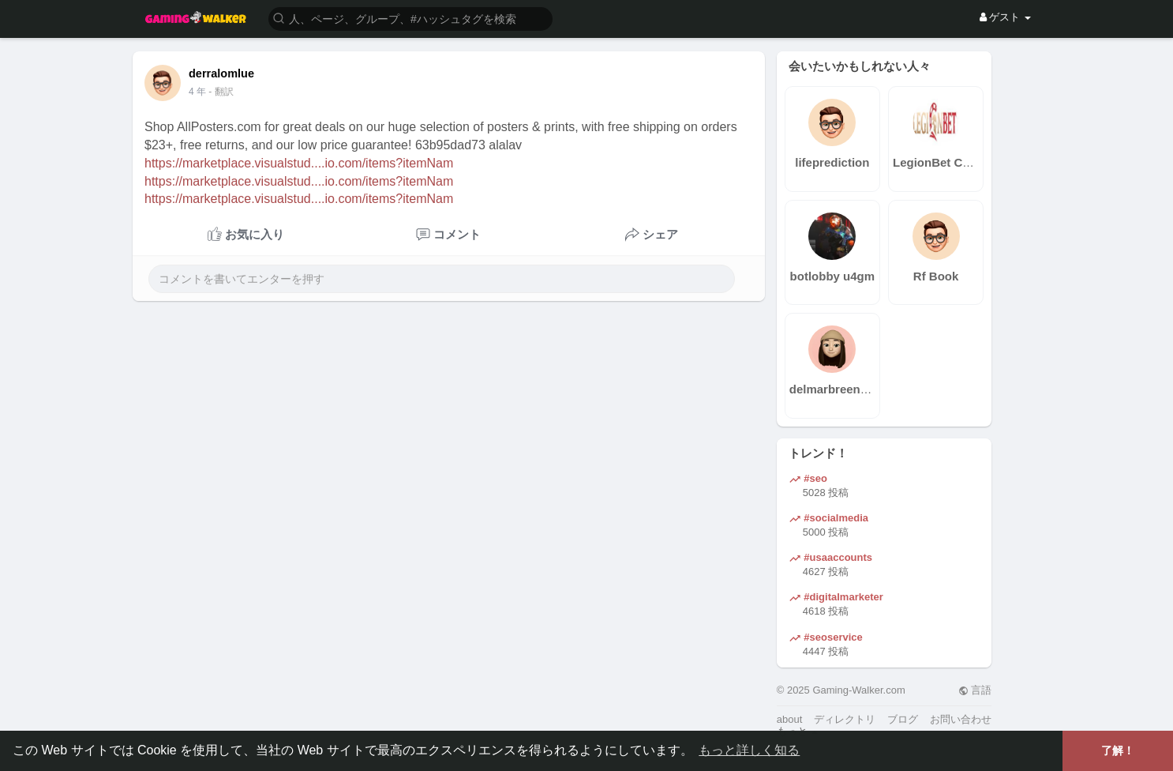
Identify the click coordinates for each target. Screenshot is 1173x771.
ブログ (902, 719)
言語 (975, 690)
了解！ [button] (1117, 750)
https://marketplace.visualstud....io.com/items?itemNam (298, 163)
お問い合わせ (960, 719)
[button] (410, 18)
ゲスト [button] (1005, 17)
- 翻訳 (220, 91)
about (790, 719)
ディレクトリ (844, 719)
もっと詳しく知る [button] (749, 750)
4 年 (197, 91)
